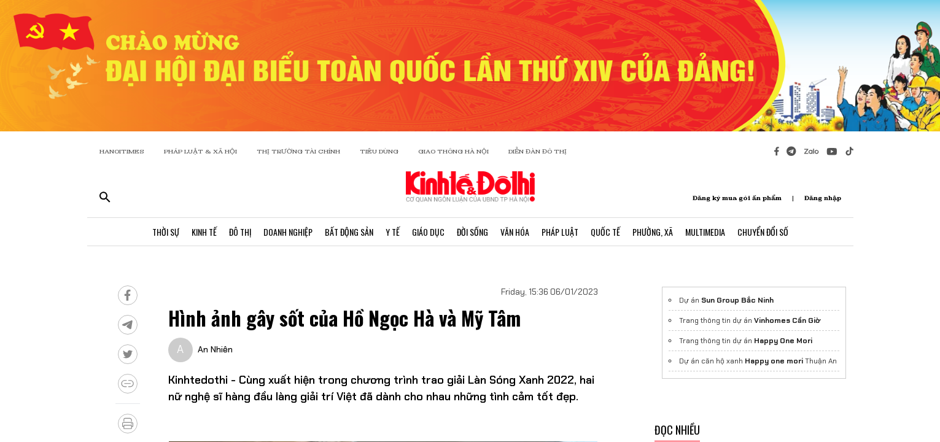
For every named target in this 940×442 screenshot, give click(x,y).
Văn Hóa (514, 231)
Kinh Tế (204, 231)
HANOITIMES (121, 151)
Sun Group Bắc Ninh (737, 300)
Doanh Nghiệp (288, 231)
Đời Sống (472, 231)
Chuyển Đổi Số (762, 231)
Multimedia (705, 231)
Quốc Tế (605, 231)
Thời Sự (165, 231)
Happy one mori (774, 361)
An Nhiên (215, 349)
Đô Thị (240, 231)
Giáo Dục (428, 231)
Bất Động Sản (349, 231)
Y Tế (393, 231)
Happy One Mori (783, 341)
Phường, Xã (652, 231)
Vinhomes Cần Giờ (787, 320)
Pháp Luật (560, 231)
